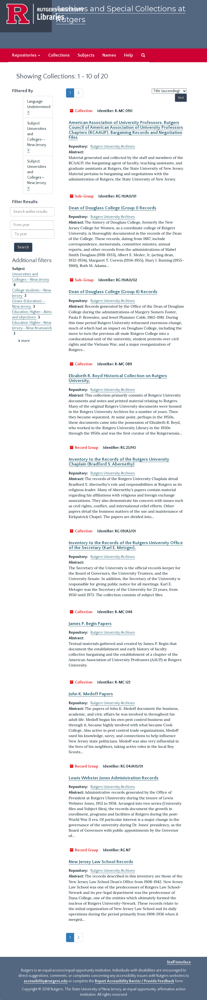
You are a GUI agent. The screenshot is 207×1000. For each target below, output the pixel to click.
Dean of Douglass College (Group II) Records (113, 291)
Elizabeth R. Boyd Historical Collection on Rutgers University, (118, 378)
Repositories (26, 55)
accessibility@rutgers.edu (46, 981)
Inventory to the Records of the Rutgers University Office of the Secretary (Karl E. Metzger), (126, 545)
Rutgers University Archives (113, 146)
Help (128, 55)
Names (109, 55)
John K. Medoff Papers (91, 694)
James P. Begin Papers (90, 623)
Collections (59, 55)
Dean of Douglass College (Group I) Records (112, 208)
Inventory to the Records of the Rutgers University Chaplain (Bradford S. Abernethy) (119, 462)
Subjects (86, 55)
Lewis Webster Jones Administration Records (113, 778)
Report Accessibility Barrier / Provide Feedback (134, 981)
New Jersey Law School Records (101, 861)
